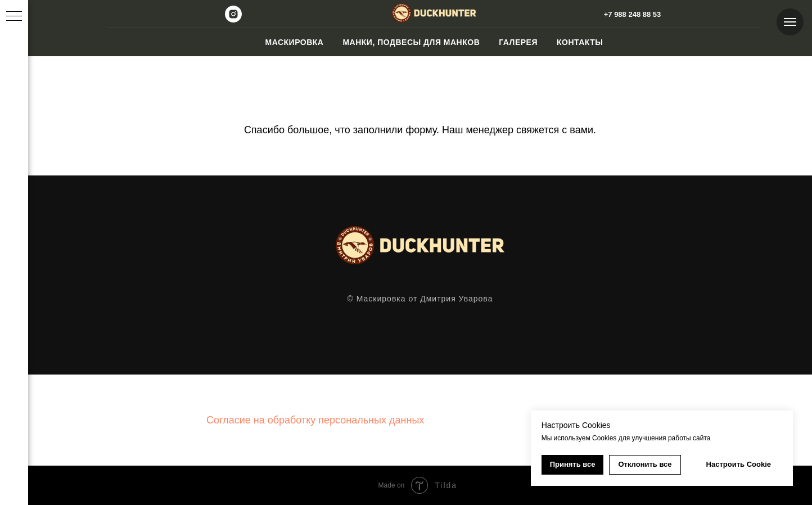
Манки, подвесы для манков (411, 42)
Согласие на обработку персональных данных (315, 420)
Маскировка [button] (294, 42)
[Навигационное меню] (790, 22)
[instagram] (233, 19)
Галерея (518, 42)
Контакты (580, 42)
